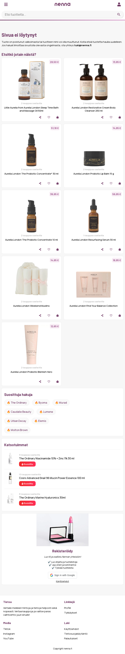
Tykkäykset (70, 612)
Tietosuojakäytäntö (76, 633)
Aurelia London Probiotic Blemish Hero (31, 371)
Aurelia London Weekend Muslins (31, 305)
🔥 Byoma (41, 402)
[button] (62, 575)
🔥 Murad (61, 402)
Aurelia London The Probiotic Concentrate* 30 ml (31, 173)
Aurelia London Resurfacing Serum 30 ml (93, 239)
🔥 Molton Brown (17, 430)
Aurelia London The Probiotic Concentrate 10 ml (31, 239)
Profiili (67, 608)
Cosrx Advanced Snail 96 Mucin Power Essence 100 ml (52, 478)
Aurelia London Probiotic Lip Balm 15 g (93, 173)
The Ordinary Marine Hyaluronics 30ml (42, 497)
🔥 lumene (46, 412)
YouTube (8, 638)
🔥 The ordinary (17, 402)
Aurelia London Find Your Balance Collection (93, 305)
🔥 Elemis (40, 421)
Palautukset (71, 638)
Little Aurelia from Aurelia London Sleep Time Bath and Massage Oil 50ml (31, 109)
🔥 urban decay (16, 421)
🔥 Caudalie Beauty (19, 412)
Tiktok (6, 629)
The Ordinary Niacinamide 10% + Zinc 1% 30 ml (46, 458)
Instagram (9, 633)
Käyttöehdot (62, 581)
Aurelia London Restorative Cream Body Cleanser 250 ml (94, 109)
